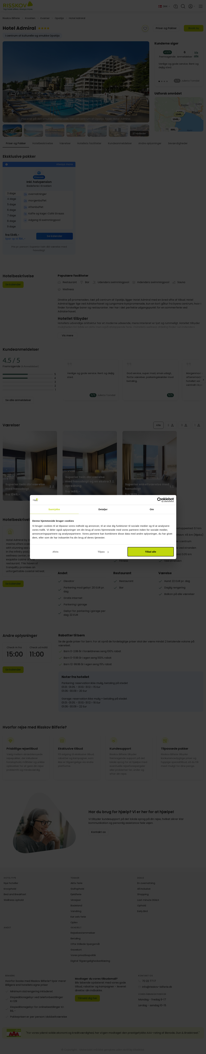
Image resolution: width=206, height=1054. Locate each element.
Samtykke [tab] (54, 509)
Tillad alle (150, 551)
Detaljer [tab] (103, 509)
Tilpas (103, 551)
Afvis (56, 551)
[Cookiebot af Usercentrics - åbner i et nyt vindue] (159, 499)
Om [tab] (152, 509)
